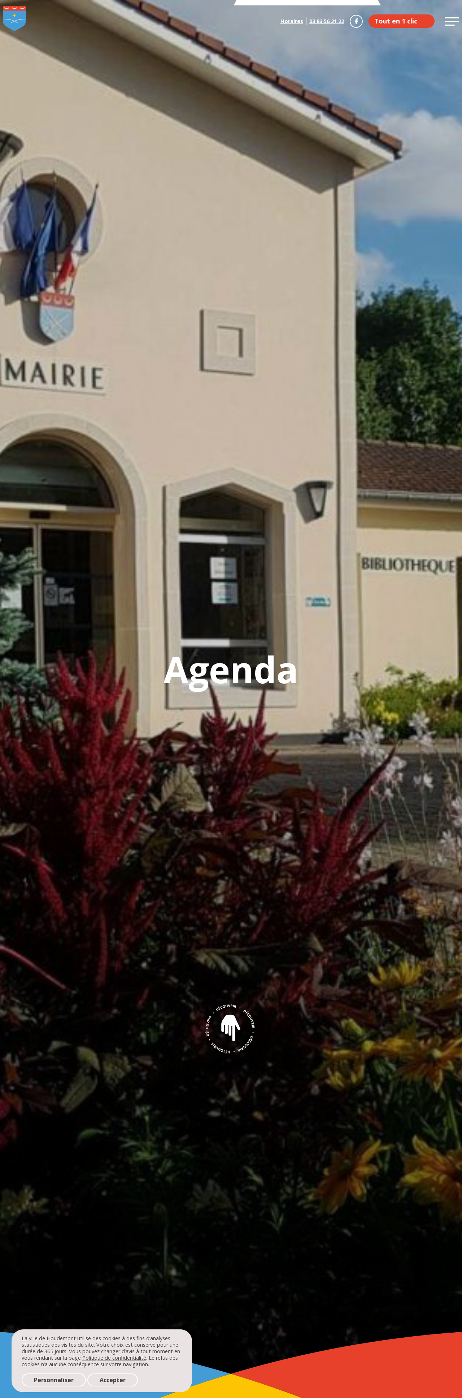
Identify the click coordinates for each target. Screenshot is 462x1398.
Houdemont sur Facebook (356, 21)
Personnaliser (54, 1380)
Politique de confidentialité (114, 1357)
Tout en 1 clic (395, 21)
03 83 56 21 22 (326, 21)
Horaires (291, 21)
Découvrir (230, 1028)
